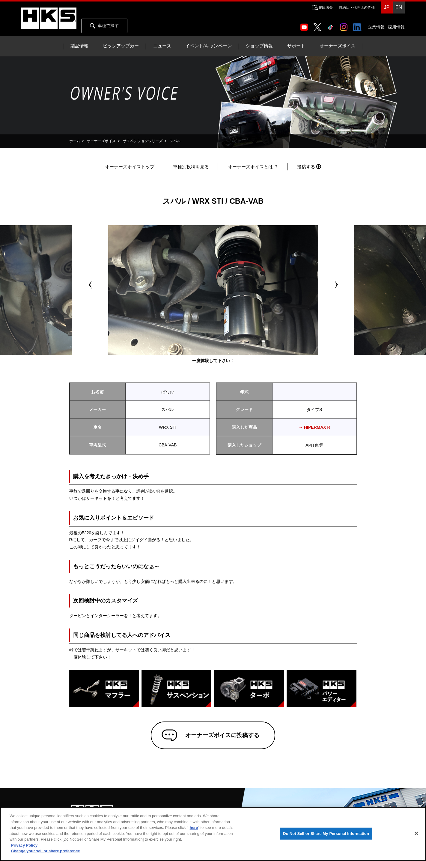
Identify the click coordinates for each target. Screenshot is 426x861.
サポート (296, 46)
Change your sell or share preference (45, 851)
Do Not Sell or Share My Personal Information (326, 833)
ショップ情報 (259, 46)
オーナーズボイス (338, 46)
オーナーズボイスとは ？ (253, 166)
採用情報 (396, 27)
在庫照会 (325, 7)
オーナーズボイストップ (129, 166)
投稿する (306, 166)
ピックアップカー (121, 46)
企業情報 (376, 27)
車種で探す (104, 25)
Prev (90, 285)
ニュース (162, 46)
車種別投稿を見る (191, 166)
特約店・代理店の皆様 (357, 7)
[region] (213, 834)
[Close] (416, 833)
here (194, 827)
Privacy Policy (24, 845)
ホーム (74, 141)
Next (336, 285)
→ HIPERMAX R (314, 427)
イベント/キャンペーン (208, 46)
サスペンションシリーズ (142, 141)
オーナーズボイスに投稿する (222, 735)
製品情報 (79, 46)
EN (398, 7)
